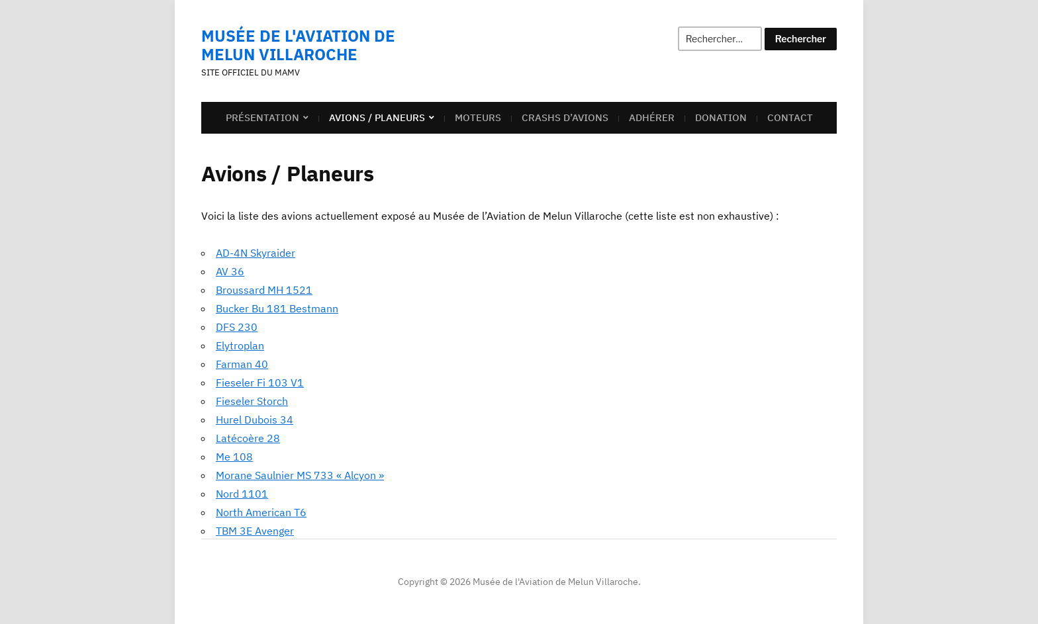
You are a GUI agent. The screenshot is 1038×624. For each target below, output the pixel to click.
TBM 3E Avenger (255, 530)
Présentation (262, 117)
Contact (790, 117)
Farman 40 (242, 364)
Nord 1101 (242, 493)
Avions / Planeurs (377, 117)
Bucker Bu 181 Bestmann (277, 308)
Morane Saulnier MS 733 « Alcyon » (300, 475)
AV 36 (230, 271)
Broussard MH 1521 (264, 289)
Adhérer (652, 117)
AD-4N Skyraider (255, 252)
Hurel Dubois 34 (254, 419)
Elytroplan (240, 345)
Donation (721, 117)
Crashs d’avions (565, 117)
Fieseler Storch (252, 401)
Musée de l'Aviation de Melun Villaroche (298, 45)
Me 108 (234, 456)
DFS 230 (237, 327)
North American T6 (261, 512)
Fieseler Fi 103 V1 (260, 382)
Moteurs (478, 117)
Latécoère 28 (248, 438)
